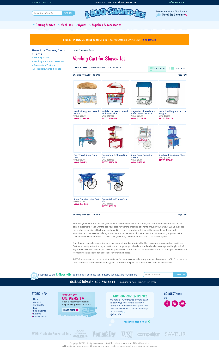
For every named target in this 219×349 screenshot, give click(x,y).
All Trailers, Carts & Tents (47, 68)
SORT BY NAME (98, 67)
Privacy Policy (40, 316)
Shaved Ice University (171, 14)
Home (35, 2)
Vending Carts (41, 57)
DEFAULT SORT (81, 67)
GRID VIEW (157, 69)
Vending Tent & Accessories (48, 61)
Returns (37, 313)
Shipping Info (39, 310)
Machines (67, 25)
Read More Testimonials (135, 321)
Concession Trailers (44, 65)
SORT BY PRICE (114, 67)
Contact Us (46, 2)
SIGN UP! (180, 274)
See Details (149, 39)
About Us (37, 302)
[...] (123, 311)
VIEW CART (177, 2)
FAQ (35, 307)
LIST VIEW (177, 68)
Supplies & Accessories (106, 25)
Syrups (82, 25)
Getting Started (45, 25)
